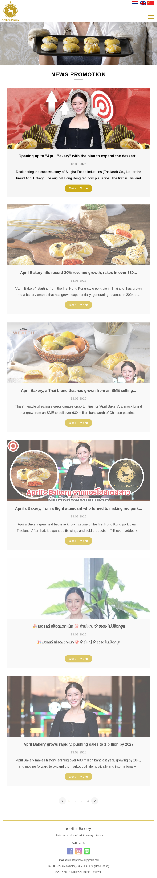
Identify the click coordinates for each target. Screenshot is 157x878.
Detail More (78, 188)
